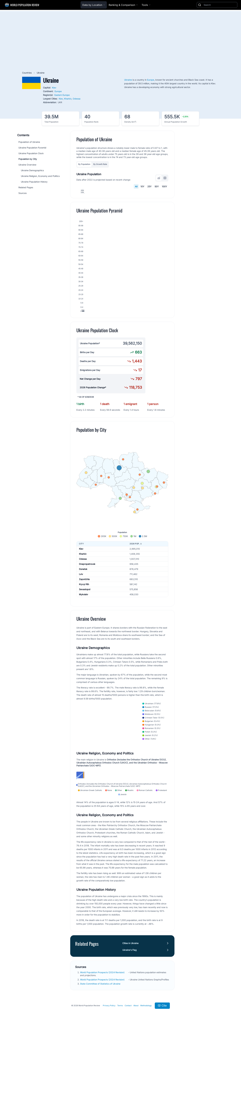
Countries (27, 72)
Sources (22, 193)
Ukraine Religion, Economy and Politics (40, 176)
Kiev (54, 87)
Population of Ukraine (29, 142)
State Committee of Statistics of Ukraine (100, 1049)
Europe (58, 91)
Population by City (27, 159)
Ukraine (128, 79)
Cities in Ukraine (130, 1008)
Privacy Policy (109, 1071)
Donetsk (83, 627)
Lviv (81, 632)
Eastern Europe (62, 95)
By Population (84, 164)
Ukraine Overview (27, 164)
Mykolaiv (83, 653)
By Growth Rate (100, 164)
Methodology (146, 1071)
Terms (120, 1071)
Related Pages (25, 187)
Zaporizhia (84, 638)
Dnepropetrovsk (87, 622)
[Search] (219, 5)
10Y (142, 186)
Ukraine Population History (34, 181)
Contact (128, 1071)
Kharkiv (67, 98)
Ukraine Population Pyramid (32, 147)
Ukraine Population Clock (31, 153)
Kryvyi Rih (84, 643)
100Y (164, 186)
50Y (157, 186)
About (135, 1071)
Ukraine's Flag (129, 1015)
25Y (149, 186)
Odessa (76, 98)
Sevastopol (84, 648)
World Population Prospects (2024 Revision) (102, 1038)
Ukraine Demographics (32, 170)
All (136, 186)
